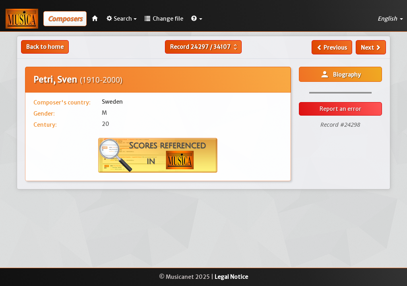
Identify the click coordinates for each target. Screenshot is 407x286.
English (390, 18)
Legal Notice (231, 276)
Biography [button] (340, 74)
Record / (204, 46)
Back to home (45, 46)
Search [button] (122, 18)
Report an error (340, 108)
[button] (196, 19)
